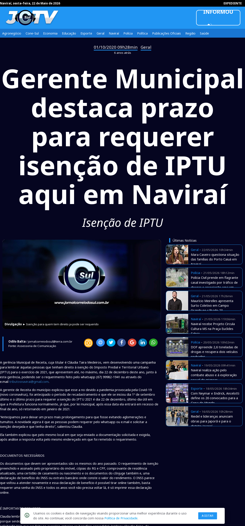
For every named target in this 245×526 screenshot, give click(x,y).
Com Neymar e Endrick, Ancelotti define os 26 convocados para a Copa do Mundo (215, 398)
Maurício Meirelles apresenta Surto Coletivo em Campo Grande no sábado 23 (212, 306)
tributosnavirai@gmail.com (29, 381)
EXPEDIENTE (233, 3)
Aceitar (208, 515)
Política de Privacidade (121, 518)
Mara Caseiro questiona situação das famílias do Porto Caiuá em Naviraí (215, 259)
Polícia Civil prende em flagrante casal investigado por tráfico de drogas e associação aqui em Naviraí (214, 284)
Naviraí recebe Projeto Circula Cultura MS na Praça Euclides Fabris (213, 329)
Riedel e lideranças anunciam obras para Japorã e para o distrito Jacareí (212, 421)
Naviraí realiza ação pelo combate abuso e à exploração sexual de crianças (214, 375)
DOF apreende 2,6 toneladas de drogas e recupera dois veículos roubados (214, 352)
